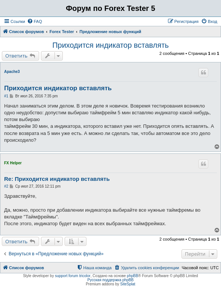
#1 (6, 96)
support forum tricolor (72, 276)
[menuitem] (34, 21)
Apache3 (12, 72)
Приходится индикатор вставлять (110, 45)
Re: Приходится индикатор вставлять (57, 179)
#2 (6, 186)
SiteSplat (127, 284)
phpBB (132, 276)
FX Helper (13, 163)
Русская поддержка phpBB (110, 280)
